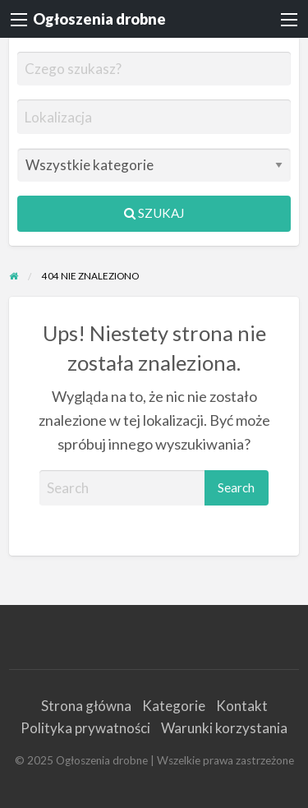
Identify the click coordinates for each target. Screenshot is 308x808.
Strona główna (86, 705)
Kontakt (242, 705)
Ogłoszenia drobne (99, 19)
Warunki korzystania (224, 727)
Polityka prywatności (85, 727)
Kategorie (173, 705)
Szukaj (154, 212)
